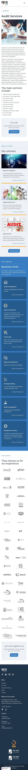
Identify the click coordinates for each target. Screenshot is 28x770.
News (3, 690)
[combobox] (6, 768)
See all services (14, 251)
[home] (4, 3)
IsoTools (3, 685)
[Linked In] (6, 674)
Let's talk (14, 655)
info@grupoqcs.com (6, 728)
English (5, 768)
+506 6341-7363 (5, 723)
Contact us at (14, 131)
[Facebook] (2, 674)
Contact (3, 692)
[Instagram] (9, 674)
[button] (24, 3)
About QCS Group (6, 688)
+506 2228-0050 (5, 718)
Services (3, 683)
